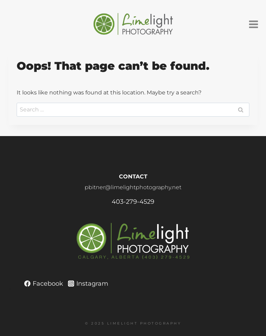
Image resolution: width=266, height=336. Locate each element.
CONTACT (133, 176)
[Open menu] (256, 24)
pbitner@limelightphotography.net (133, 187)
